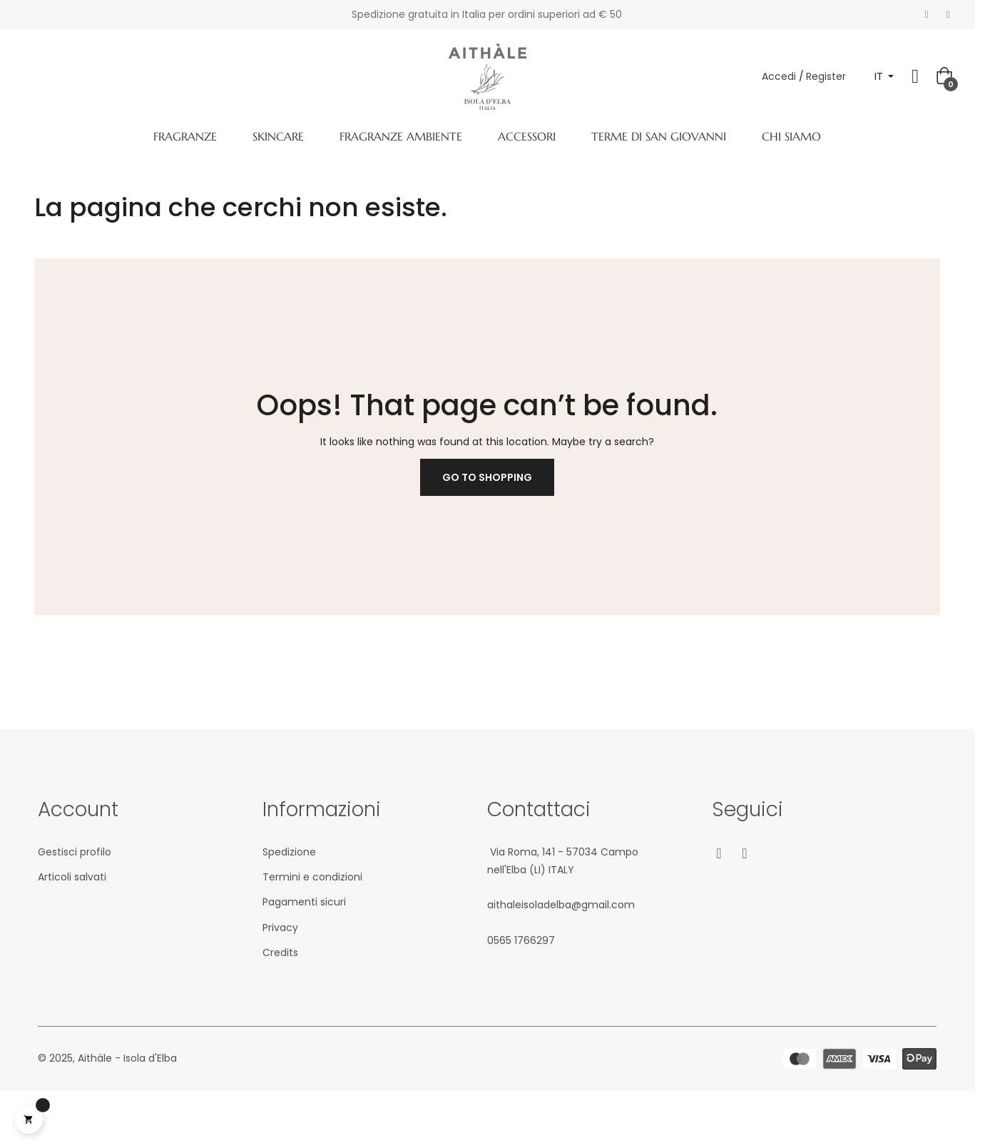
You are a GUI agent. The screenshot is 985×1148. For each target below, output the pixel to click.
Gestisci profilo (74, 852)
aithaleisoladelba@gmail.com (561, 905)
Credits (280, 952)
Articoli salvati (72, 877)
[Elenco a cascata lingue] (884, 77)
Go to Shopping (487, 477)
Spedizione (289, 852)
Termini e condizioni (312, 877)
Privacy (280, 927)
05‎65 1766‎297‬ (521, 940)
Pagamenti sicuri (304, 902)
